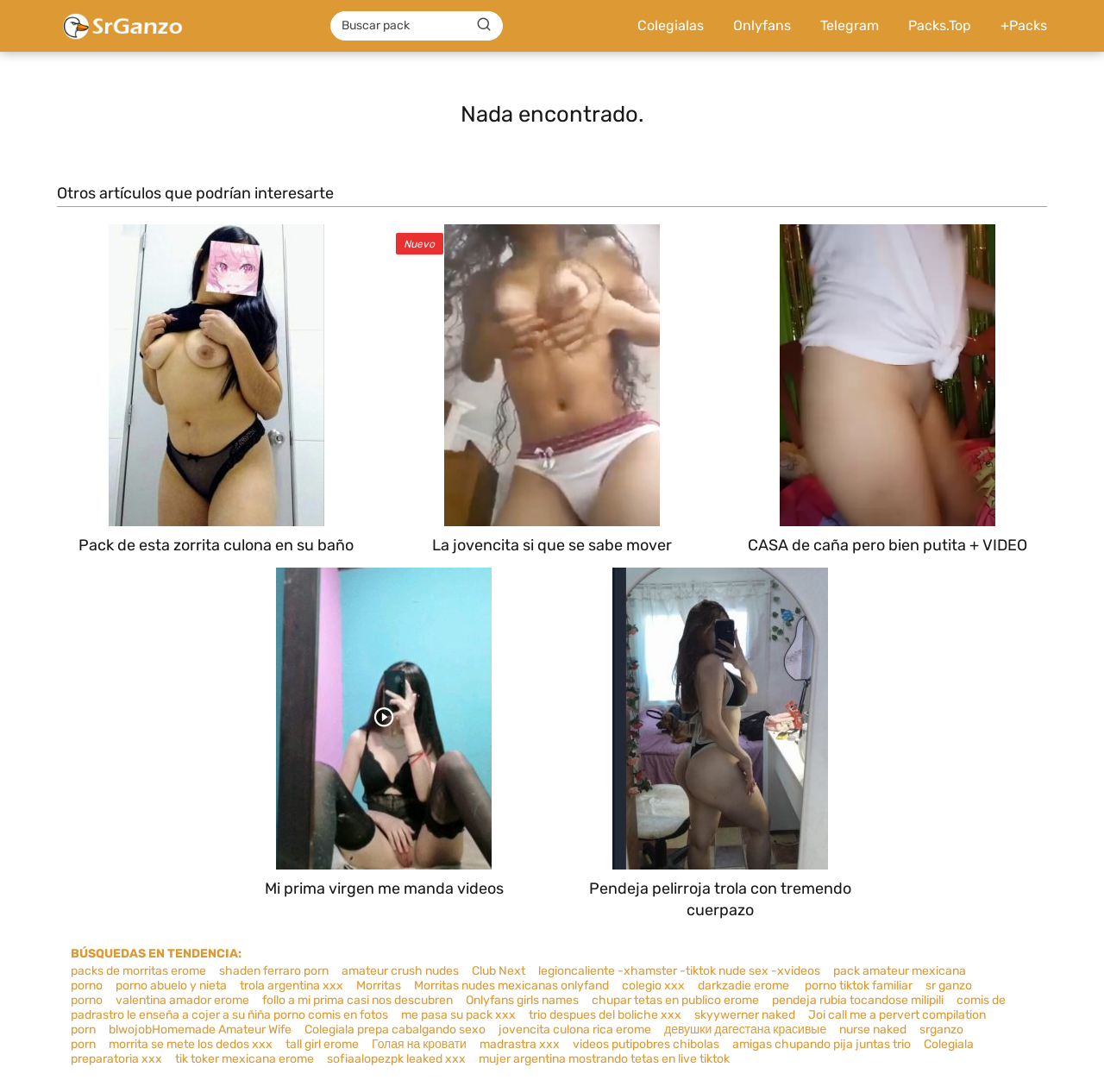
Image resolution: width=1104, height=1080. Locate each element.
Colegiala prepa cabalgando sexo (395, 1029)
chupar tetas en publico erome (675, 1000)
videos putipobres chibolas (646, 1044)
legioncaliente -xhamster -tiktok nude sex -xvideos (679, 971)
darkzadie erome (745, 985)
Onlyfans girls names (522, 1000)
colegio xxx (653, 985)
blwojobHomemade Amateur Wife (200, 1029)
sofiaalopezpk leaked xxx (396, 1059)
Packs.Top (939, 25)
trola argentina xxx (291, 985)
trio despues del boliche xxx (605, 1015)
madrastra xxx (520, 1044)
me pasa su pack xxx (458, 1015)
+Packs (1023, 25)
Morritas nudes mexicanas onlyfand (511, 985)
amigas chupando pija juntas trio (821, 1044)
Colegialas (670, 25)
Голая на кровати (419, 1044)
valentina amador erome (182, 1000)
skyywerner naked (744, 1015)
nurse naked (872, 1029)
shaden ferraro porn (274, 971)
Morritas (378, 985)
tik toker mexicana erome (244, 1059)
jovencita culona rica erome (575, 1029)
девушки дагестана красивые (745, 1029)
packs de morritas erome (138, 971)
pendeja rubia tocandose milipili (858, 1000)
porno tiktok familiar (859, 985)
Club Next (498, 971)
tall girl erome (322, 1044)
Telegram (849, 25)
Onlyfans (762, 25)
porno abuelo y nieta (171, 985)
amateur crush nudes (400, 971)
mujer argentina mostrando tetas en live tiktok (604, 1059)
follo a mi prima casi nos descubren (357, 1000)
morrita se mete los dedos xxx (191, 1044)
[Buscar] (484, 25)
